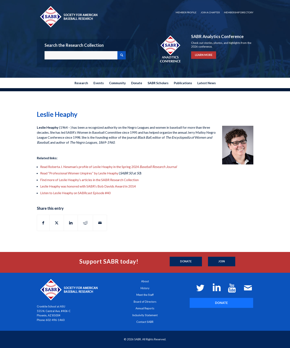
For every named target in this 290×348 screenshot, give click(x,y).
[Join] (221, 261)
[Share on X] (57, 223)
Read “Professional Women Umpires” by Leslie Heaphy (79, 173)
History (145, 288)
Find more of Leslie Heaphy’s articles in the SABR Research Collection (89, 180)
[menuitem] (186, 12)
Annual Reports (145, 308)
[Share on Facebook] (43, 223)
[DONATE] (221, 303)
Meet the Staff (145, 294)
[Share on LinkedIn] (71, 223)
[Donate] (186, 261)
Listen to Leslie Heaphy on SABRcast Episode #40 (75, 193)
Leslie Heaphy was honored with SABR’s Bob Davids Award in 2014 (88, 186)
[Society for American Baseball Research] (68, 16)
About (145, 281)
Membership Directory (238, 12)
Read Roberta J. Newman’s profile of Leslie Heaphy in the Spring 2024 (108, 167)
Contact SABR (144, 321)
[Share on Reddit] (85, 223)
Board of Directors (145, 301)
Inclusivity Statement (145, 315)
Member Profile (186, 12)
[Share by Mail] (100, 223)
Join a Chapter (210, 12)
